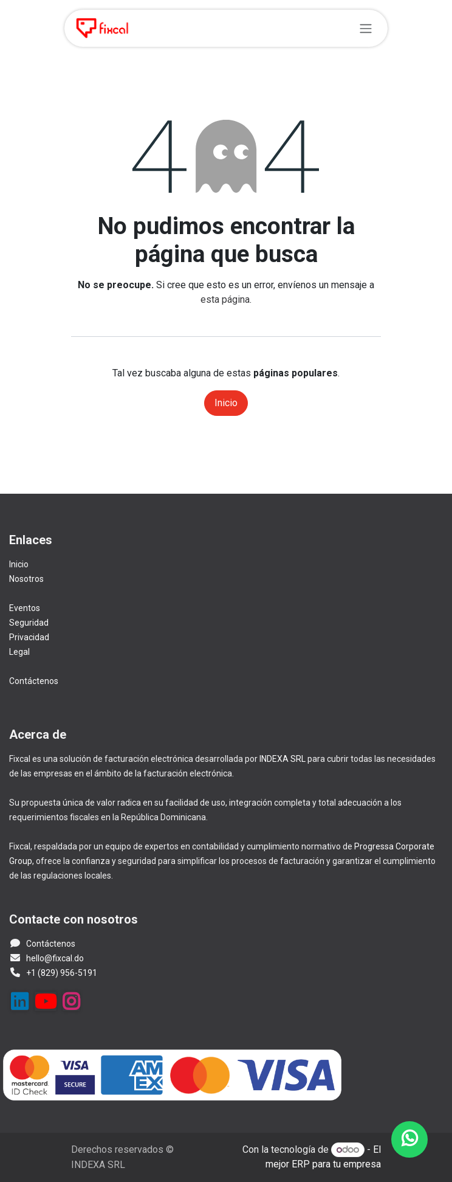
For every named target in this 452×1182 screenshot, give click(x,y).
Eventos (24, 608)
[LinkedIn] (19, 1001)
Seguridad (29, 622)
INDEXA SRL (282, 759)
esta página (225, 299)
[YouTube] (45, 1001)
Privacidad (29, 637)
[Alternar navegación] (366, 28)
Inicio (226, 403)
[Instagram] (71, 1001)
